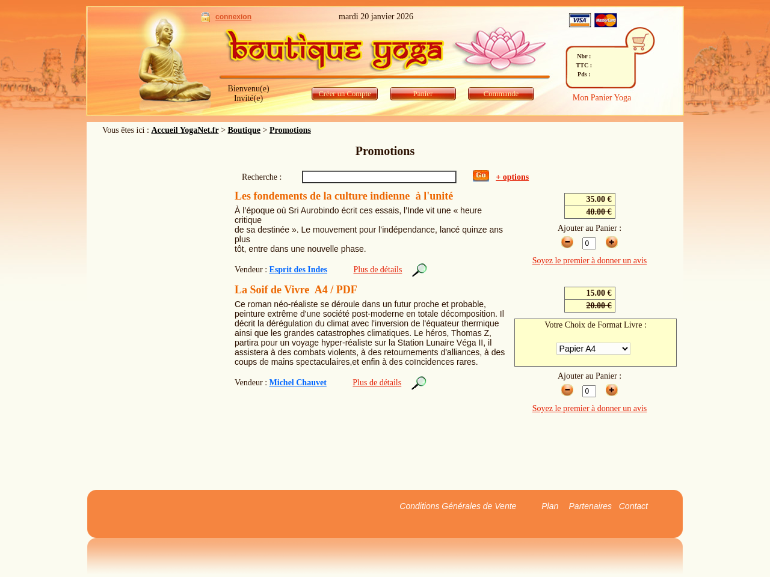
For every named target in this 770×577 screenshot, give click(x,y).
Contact (633, 506)
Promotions (290, 130)
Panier (423, 94)
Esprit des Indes (298, 269)
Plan (549, 506)
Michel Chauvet (298, 382)
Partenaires (590, 506)
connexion (233, 17)
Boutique (244, 130)
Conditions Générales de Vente (457, 506)
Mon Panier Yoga (602, 97)
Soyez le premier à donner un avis (589, 260)
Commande (501, 94)
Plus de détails (378, 269)
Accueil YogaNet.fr (184, 130)
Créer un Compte (344, 94)
